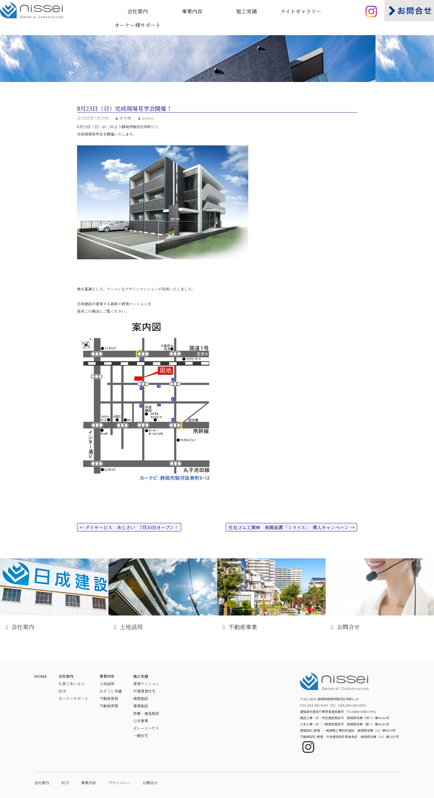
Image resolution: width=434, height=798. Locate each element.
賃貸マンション (146, 683)
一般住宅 (140, 735)
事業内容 (192, 11)
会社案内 (137, 11)
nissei (148, 118)
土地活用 (162, 594)
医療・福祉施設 (146, 713)
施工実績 (246, 11)
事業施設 (140, 706)
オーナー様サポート (137, 25)
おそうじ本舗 (111, 691)
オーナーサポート (73, 698)
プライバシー (119, 782)
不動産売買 (109, 706)
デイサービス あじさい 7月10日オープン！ (129, 527)
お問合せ (380, 594)
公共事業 (140, 720)
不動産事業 (271, 594)
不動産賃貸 (109, 698)
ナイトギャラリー (300, 11)
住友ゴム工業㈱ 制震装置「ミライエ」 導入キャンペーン (291, 527)
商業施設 (140, 698)
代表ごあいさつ (71, 683)
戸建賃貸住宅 (144, 691)
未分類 (125, 118)
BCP (62, 691)
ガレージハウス (146, 728)
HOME (40, 676)
